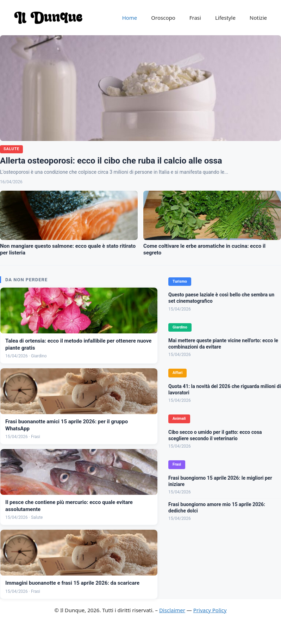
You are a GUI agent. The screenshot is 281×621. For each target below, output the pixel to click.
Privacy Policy (210, 610)
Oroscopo (163, 17)
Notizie (258, 17)
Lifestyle (225, 17)
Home (129, 17)
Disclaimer (172, 610)
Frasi (195, 17)
